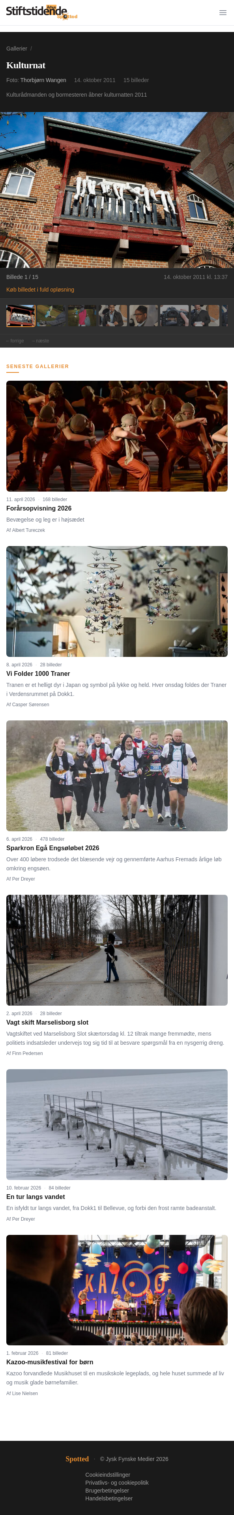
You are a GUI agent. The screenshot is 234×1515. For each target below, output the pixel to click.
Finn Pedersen (27, 1053)
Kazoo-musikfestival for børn (49, 1362)
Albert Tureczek (28, 530)
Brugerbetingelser (107, 1490)
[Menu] (223, 13)
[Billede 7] (205, 315)
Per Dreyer (23, 879)
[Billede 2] (51, 315)
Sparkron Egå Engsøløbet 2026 (52, 848)
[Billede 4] (113, 315)
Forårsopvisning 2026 (38, 508)
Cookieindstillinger (107, 1475)
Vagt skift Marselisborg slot (47, 1022)
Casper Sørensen (30, 704)
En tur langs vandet (35, 1196)
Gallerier (16, 48)
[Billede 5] (143, 315)
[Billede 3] (82, 315)
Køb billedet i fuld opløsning (40, 289)
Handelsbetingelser (109, 1498)
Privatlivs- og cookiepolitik (116, 1482)
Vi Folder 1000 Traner (38, 673)
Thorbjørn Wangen (43, 80)
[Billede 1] (20, 315)
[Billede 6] (174, 315)
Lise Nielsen (25, 1393)
